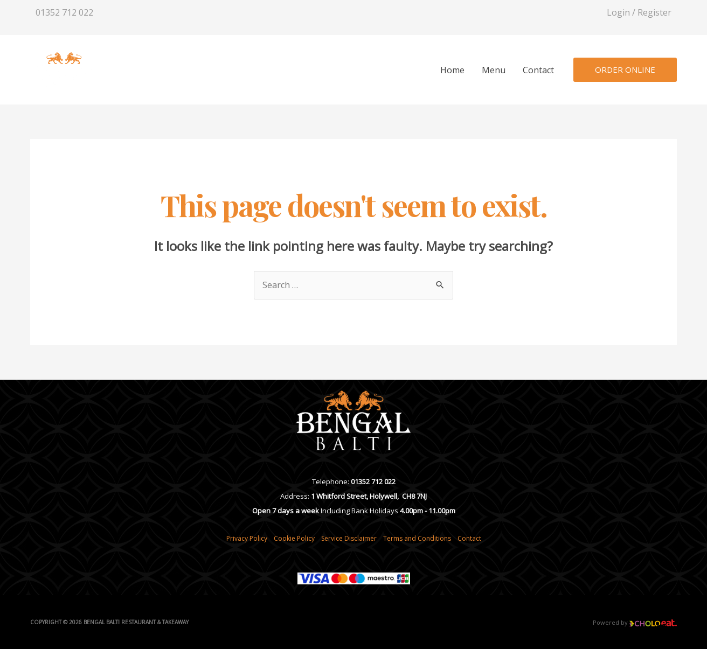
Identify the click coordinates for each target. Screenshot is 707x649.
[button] (625, 70)
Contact (538, 70)
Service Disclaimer (349, 538)
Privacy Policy (246, 538)
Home (452, 70)
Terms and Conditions (417, 538)
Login (618, 12)
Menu (493, 70)
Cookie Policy (294, 538)
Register (654, 12)
